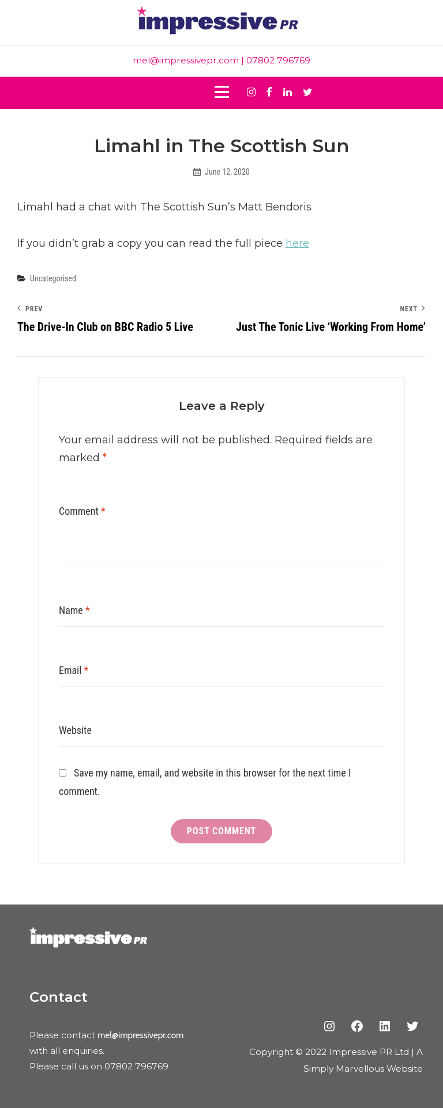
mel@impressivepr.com (186, 60)
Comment (82, 511)
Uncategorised (53, 278)
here (297, 243)
